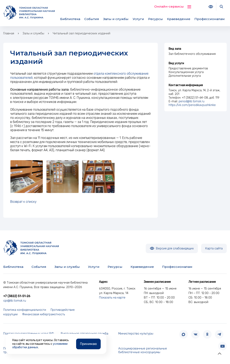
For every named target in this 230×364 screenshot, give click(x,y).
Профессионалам (209, 19)
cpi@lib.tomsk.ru (14, 300)
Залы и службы (116, 19)
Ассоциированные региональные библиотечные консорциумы (142, 350)
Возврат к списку (23, 202)
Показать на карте (112, 297)
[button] (219, 353)
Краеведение (178, 19)
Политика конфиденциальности (24, 310)
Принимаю (88, 344)
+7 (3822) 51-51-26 (16, 296)
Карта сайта (214, 248)
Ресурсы (155, 19)
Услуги (138, 19)
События (91, 19)
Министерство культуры (135, 333)
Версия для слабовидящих (172, 248)
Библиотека (70, 19)
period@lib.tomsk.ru (191, 101)
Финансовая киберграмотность (43, 314)
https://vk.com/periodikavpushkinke (192, 105)
